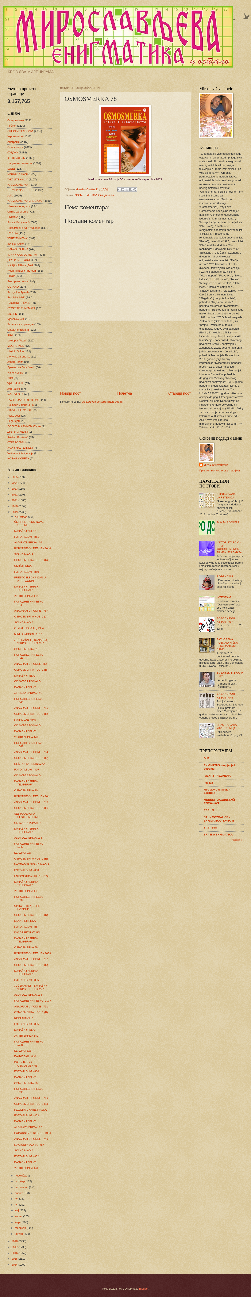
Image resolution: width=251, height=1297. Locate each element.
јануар (19, 1233)
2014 (15, 1264)
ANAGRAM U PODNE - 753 (31, 802)
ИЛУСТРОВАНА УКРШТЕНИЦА (227, 726)
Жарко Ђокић (15, 243)
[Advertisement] (125, 355)
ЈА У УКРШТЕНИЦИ (20, 447)
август (19, 1193)
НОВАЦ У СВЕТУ (18, 458)
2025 (15, 477)
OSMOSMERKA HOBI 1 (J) (30, 616)
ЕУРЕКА (12, 233)
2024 (15, 482)
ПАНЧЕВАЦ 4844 (25, 1056)
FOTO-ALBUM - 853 (26, 1115)
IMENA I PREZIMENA (217, 775)
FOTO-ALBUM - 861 (26, 536)
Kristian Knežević (17, 437)
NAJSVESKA (15, 394)
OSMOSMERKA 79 (26, 947)
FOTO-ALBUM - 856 (26, 980)
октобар (20, 1181)
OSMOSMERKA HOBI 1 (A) (31, 1103)
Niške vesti (13, 415)
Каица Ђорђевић (18, 292)
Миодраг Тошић (17, 340)
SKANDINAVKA (23, 554)
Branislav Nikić (16, 297)
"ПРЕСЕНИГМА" (17, 238)
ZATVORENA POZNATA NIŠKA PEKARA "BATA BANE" (227, 644)
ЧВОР (11, 276)
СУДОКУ (12, 152)
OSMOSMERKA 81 (26, 649)
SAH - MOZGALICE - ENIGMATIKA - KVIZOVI (219, 819)
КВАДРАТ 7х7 (22, 852)
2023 (15, 488)
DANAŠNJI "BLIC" (25, 530)
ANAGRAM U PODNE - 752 (31, 959)
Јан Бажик (13, 388)
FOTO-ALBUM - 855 (26, 1024)
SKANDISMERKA (25, 920)
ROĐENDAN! (225, 576)
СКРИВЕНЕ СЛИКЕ (19, 410)
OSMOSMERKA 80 (26, 790)
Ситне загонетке (17, 211)
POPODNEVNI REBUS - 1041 (32, 796)
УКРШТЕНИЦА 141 (26, 1168)
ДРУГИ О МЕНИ (17, 431)
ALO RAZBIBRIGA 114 (28, 837)
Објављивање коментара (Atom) (102, 401)
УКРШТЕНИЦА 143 (26, 890)
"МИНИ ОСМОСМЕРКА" (22, 254)
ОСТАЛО (13, 286)
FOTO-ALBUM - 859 (26, 769)
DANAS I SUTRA (17, 249)
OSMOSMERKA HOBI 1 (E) (31, 858)
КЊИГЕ (12, 313)
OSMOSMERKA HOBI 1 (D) (31, 915)
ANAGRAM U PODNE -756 (30, 663)
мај (17, 1210)
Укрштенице (15, 136)
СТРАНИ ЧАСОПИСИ (20, 190)
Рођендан (13, 420)
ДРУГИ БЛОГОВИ (18, 259)
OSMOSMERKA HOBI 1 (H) (31, 713)
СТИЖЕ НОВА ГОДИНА (29, 628)
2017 (15, 1247)
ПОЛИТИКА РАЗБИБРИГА (23, 399)
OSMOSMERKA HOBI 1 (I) (30, 669)
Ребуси (11, 125)
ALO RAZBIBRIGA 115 (28, 693)
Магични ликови (17, 174)
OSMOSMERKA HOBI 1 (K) (31, 560)
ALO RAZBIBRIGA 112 (28, 1127)
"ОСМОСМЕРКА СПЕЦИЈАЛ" (25, 200)
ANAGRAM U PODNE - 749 (31, 1138)
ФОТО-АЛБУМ (16, 158)
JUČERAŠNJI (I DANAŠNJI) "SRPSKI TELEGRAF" (31, 641)
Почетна (124, 393)
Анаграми (13, 142)
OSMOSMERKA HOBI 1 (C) (31, 965)
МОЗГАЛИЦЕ (15, 345)
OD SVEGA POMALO (27, 681)
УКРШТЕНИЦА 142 (26, 1035)
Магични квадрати (18, 206)
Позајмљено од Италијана (23, 227)
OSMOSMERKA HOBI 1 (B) (31, 1012)
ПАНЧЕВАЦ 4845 (25, 719)
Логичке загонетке (18, 356)
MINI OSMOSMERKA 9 (28, 634)
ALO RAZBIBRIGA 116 (28, 542)
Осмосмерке (15, 147)
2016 (15, 1253)
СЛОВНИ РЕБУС (18, 303)
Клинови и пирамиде (20, 324)
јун (17, 1204)
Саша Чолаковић (18, 329)
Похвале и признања (20, 404)
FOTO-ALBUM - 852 (26, 1156)
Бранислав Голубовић (21, 367)
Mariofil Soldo (15, 351)
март (18, 1222)
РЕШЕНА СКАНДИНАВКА (30, 1109)
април (19, 1216)
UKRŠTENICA (23, 565)
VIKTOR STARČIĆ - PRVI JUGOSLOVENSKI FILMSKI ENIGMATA (229, 547)
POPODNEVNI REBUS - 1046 (32, 548)
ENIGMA (12, 217)
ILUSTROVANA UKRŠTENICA (226, 496)
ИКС (10, 378)
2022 (15, 494)
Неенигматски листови (21, 270)
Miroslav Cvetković (216, 465)
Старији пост (179, 393)
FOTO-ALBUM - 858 (26, 870)
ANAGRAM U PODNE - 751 (31, 1006)
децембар (21, 517)
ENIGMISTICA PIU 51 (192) (31, 876)
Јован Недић (15, 361)
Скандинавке (106, 195)
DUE (206, 758)
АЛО (10, 195)
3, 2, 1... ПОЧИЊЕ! (228, 521)
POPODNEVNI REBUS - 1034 (32, 1133)
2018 (15, 1241)
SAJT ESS (210, 827)
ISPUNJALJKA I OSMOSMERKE (25, 1064)
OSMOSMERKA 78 (26, 1083)
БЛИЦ (11, 168)
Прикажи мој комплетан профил (219, 470)
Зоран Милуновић (18, 222)
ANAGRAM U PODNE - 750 (31, 1097)
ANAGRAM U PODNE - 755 (31, 707)
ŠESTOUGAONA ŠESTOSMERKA (26, 815)
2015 (15, 1258)
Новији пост (70, 393)
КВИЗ (10, 335)
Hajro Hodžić (15, 372)
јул (17, 1198)
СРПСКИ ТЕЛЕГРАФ (20, 131)
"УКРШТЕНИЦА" (17, 179)
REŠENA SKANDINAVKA (29, 763)
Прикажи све (238, 840)
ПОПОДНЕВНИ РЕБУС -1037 (32, 1000)
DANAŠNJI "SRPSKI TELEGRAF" (26, 588)
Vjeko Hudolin (15, 383)
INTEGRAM (224, 597)
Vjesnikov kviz (15, 319)
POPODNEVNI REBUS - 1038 (32, 953)
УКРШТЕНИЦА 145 (26, 595)
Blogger (143, 1288)
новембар (21, 1175)
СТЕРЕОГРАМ (16, 442)
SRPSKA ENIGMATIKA (218, 834)
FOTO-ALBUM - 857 (26, 926)
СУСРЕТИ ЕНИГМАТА (21, 308)
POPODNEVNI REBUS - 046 (226, 696)
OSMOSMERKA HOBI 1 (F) (31, 808)
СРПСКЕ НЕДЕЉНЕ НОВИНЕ (27, 907)
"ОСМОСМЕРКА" (86, 195)
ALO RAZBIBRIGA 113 (28, 994)
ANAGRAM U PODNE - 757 (31, 610)
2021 (15, 500)
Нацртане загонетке (19, 163)
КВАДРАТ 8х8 (22, 1050)
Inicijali (208, 782)
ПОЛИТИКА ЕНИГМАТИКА (24, 426)
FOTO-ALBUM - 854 (26, 1071)
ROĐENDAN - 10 (24, 1018)
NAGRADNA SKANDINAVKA (31, 864)
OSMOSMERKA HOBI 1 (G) (31, 758)
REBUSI (209, 810)
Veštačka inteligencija (20, 453)
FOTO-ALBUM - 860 (26, 571)
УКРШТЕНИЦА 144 (26, 737)
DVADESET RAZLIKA (27, 932)
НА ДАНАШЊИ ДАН (20, 265)
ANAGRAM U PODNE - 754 (31, 752)
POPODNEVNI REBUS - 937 (226, 620)
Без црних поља (17, 281)
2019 (15, 512)
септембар (22, 1187)
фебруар (21, 1227)
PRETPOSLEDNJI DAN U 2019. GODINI (30, 579)
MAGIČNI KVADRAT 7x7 (29, 1144)
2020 (15, 506)
